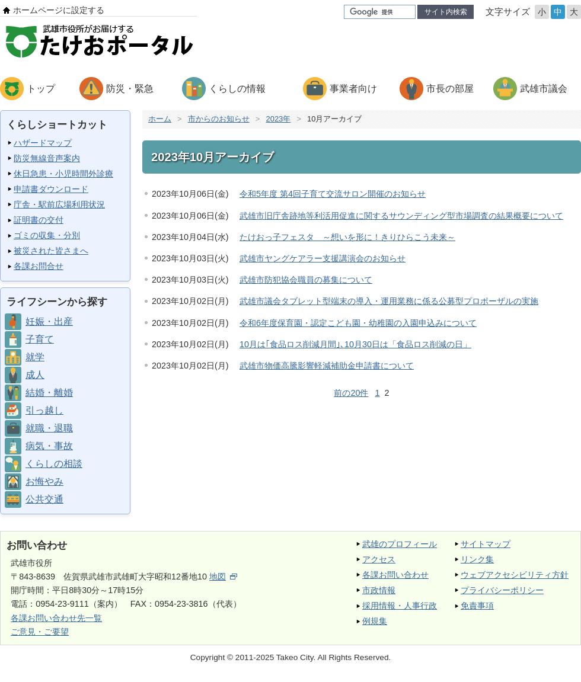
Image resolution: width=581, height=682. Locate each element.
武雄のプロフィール (399, 544)
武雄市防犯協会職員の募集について (306, 279)
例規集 (374, 621)
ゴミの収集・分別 (47, 235)
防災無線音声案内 (47, 158)
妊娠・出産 (49, 321)
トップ (41, 89)
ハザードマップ (43, 143)
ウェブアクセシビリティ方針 (515, 574)
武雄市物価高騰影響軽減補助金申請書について (327, 365)
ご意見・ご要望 (40, 631)
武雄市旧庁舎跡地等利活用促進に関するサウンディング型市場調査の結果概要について (401, 215)
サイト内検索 (445, 12)
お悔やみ (44, 481)
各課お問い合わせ (395, 574)
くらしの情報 (237, 89)
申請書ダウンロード (51, 189)
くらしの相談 (53, 464)
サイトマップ (485, 544)
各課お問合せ (38, 266)
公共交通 (44, 499)
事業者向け (353, 89)
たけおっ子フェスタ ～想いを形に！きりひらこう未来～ (347, 237)
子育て (39, 339)
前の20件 (351, 393)
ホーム (159, 118)
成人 (34, 375)
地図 (223, 576)
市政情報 (378, 590)
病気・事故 (49, 446)
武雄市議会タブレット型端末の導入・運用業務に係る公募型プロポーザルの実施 (389, 301)
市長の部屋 (450, 89)
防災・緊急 (130, 89)
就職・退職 (49, 428)
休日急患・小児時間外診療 (63, 173)
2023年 (278, 118)
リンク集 (477, 559)
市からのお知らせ (219, 118)
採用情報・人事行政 (399, 605)
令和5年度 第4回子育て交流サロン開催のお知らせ (333, 193)
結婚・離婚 (49, 393)
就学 (34, 357)
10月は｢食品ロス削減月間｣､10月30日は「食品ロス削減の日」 (355, 344)
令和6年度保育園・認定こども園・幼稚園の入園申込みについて (358, 323)
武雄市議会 (543, 89)
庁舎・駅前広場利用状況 (59, 204)
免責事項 (477, 605)
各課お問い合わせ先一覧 (56, 618)
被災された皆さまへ (51, 250)
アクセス (378, 559)
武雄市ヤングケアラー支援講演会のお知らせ (323, 258)
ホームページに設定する (58, 10)
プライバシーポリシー (502, 590)
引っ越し (44, 410)
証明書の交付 (38, 220)
